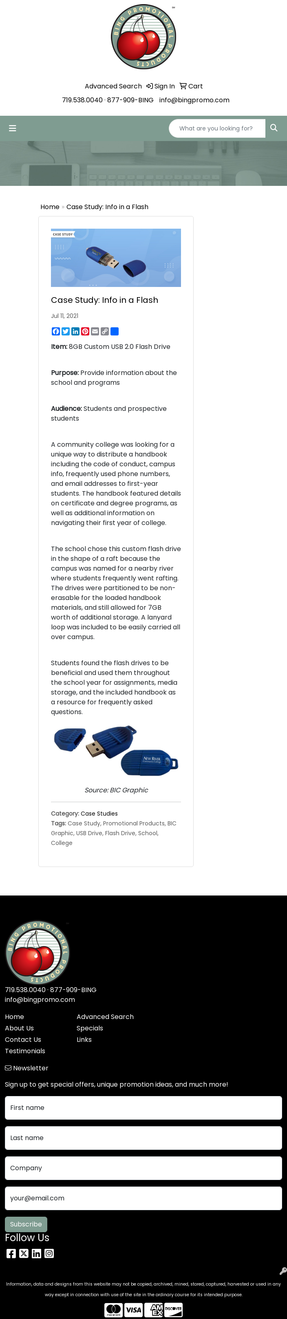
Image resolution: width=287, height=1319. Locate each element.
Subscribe (26, 1224)
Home (50, 207)
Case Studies (99, 813)
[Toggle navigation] (12, 128)
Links (84, 1039)
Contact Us (23, 1039)
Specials (90, 1028)
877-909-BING (130, 100)
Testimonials (25, 1051)
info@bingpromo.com (194, 100)
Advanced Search (105, 1016)
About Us (19, 1028)
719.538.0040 (82, 100)
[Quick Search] (217, 128)
